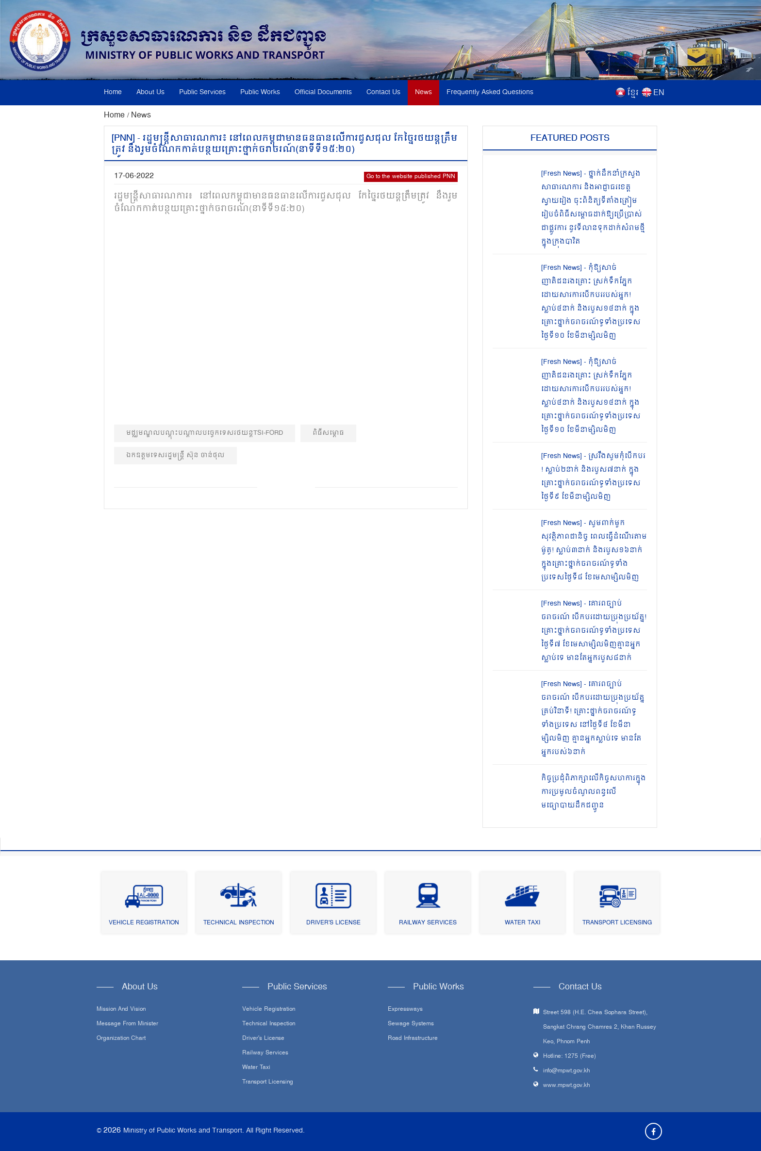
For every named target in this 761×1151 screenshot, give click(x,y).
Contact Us (383, 92)
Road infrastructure (413, 1039)
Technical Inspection (238, 923)
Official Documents (323, 92)
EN (658, 93)
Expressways (405, 1009)
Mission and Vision (121, 1009)
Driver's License (333, 923)
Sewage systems (411, 1024)
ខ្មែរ (633, 93)
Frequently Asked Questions (490, 92)
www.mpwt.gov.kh (566, 1086)
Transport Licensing (617, 923)
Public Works (260, 92)
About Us (150, 92)
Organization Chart (121, 1039)
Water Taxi (522, 923)
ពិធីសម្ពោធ (328, 433)
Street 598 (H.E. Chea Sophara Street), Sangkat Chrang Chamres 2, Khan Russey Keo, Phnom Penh (599, 1027)
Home (113, 92)
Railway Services (428, 923)
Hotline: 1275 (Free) (569, 1057)
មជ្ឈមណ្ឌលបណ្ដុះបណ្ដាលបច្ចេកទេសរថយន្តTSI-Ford (204, 433)
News (423, 92)
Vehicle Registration (144, 923)
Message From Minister (127, 1024)
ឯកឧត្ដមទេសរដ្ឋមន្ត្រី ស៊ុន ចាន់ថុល (175, 455)
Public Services (202, 92)
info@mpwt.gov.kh (566, 1071)
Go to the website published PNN (410, 177)
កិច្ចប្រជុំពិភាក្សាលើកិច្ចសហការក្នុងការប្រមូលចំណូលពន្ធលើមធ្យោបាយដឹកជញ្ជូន (593, 792)
